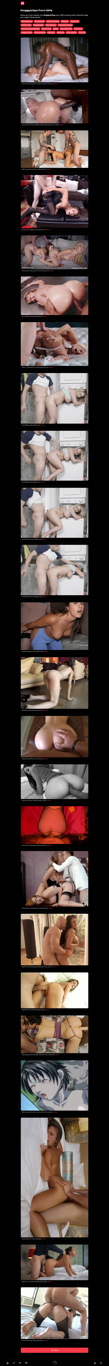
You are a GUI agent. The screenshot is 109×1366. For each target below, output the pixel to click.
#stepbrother (40, 800)
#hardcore (33, 169)
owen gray (26, 25)
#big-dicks (26, 759)
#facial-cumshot (37, 1112)
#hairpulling (35, 1281)
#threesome (44, 271)
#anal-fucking (35, 367)
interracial (46, 29)
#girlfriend (39, 651)
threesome (39, 21)
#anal (30, 710)
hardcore (75, 21)
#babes (25, 651)
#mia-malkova (37, 84)
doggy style (26, 32)
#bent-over (30, 1239)
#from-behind (30, 1010)
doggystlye (38, 25)
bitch (55, 29)
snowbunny (51, 25)
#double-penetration (40, 1054)
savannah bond (65, 25)
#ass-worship (53, 125)
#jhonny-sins (46, 967)
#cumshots (42, 845)
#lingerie (33, 845)
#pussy (25, 800)
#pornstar (42, 169)
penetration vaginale (30, 29)
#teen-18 (31, 800)
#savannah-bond (29, 125)
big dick (60, 32)
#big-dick (34, 229)
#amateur (26, 845)
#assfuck (44, 367)
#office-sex (36, 908)
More (56, 84)
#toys (52, 1054)
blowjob (64, 21)
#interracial (26, 84)
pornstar (78, 29)
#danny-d (42, 229)
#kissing (44, 908)
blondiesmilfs (66, 29)
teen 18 (82, 32)
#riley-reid (40, 1010)
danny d (51, 32)
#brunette (26, 1112)
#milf (24, 316)
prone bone (71, 32)
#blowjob (25, 169)
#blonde (29, 425)
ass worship (39, 32)
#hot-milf (25, 367)
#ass (41, 759)
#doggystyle (27, 1054)
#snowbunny (48, 84)
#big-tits (36, 425)
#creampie (48, 1112)
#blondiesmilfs (42, 125)
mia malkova (26, 21)
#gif (23, 1010)
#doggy (38, 1239)
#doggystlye (38, 710)
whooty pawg (53, 21)
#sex (40, 316)
